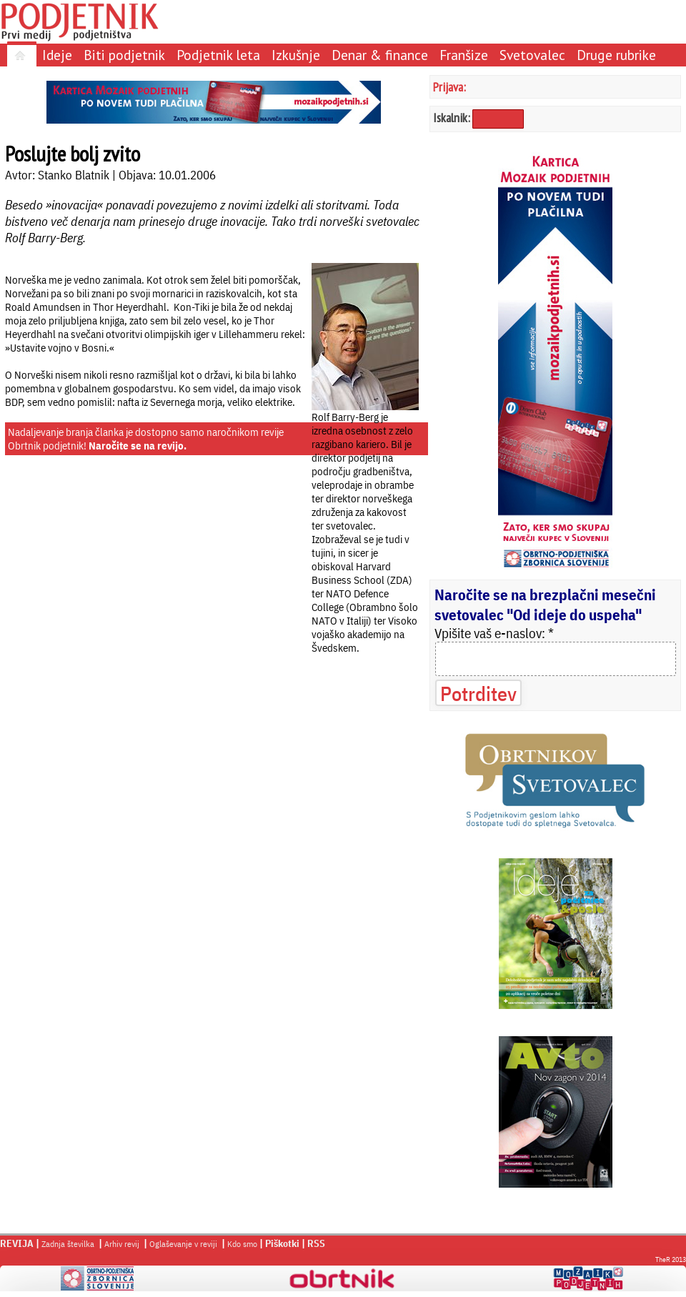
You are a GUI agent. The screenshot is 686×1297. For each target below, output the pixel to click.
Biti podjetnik (124, 55)
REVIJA (17, 1243)
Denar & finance (380, 55)
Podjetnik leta (218, 55)
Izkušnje (296, 55)
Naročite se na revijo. (138, 445)
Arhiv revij (121, 1243)
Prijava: (449, 87)
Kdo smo (242, 1243)
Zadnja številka (67, 1243)
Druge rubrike (616, 55)
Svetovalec (532, 55)
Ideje (57, 55)
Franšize (463, 55)
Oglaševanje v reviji (183, 1243)
